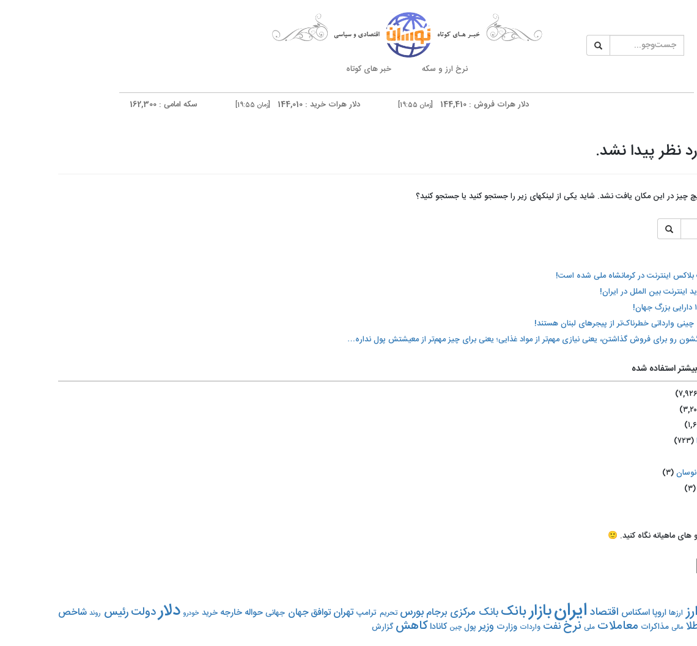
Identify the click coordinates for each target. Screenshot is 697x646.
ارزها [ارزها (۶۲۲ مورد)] (618, 613)
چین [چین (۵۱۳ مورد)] (397, 627)
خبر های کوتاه (310, 69)
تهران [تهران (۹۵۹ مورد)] (285, 612)
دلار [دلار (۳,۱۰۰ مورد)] (111, 611)
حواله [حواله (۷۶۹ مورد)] (195, 613)
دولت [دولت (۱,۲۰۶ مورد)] (85, 612)
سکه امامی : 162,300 (75, 104)
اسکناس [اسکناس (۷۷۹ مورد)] (577, 613)
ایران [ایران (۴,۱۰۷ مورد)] (512, 611)
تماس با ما (673, 401)
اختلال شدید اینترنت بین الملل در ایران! (607, 292)
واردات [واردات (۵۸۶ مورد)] (472, 627)
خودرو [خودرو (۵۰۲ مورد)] (133, 613)
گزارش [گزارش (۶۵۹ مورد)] (324, 627)
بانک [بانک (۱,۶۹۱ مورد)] (455, 612)
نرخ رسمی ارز (673, 326)
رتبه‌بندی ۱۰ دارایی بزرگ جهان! (624, 307)
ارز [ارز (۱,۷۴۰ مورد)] (634, 612)
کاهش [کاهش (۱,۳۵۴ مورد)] (353, 626)
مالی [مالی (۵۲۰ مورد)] (619, 627)
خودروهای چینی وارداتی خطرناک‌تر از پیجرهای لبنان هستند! (574, 323)
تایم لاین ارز (673, 191)
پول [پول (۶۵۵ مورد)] (412, 627)
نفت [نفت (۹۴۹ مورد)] (494, 626)
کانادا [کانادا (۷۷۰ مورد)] (380, 627)
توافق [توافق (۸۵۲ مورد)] (263, 612)
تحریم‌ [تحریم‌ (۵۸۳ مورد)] (330, 613)
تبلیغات (673, 429)
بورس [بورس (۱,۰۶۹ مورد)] (354, 613)
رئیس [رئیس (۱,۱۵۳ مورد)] (58, 612)
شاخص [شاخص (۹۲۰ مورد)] (14, 612)
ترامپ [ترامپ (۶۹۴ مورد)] (308, 613)
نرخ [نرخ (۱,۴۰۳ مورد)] (514, 626)
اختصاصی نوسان (645, 473)
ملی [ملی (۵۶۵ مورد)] (531, 627)
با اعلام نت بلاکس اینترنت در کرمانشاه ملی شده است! (585, 276)
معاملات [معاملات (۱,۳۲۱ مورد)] (559, 626)
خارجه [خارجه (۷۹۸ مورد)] (173, 613)
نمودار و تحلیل (673, 367)
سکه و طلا (672, 293)
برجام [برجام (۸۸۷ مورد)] (378, 613)
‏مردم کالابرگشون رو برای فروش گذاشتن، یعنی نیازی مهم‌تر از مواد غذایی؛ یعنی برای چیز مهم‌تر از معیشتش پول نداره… (481, 339)
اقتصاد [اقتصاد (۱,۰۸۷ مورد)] (546, 613)
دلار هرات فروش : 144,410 (395, 104)
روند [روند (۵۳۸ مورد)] (37, 613)
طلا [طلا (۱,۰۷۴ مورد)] (634, 627)
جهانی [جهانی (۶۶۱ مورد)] (217, 613)
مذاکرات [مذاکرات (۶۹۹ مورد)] (597, 627)
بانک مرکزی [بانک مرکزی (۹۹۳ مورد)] (416, 612)
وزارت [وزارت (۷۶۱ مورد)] (448, 627)
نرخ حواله (672, 265)
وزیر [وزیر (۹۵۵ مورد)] (428, 626)
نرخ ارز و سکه (387, 69)
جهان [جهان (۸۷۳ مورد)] (240, 612)
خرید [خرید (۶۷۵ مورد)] (152, 613)
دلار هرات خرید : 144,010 (230, 104)
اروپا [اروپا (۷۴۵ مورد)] (601, 613)
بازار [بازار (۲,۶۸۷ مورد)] (482, 611)
